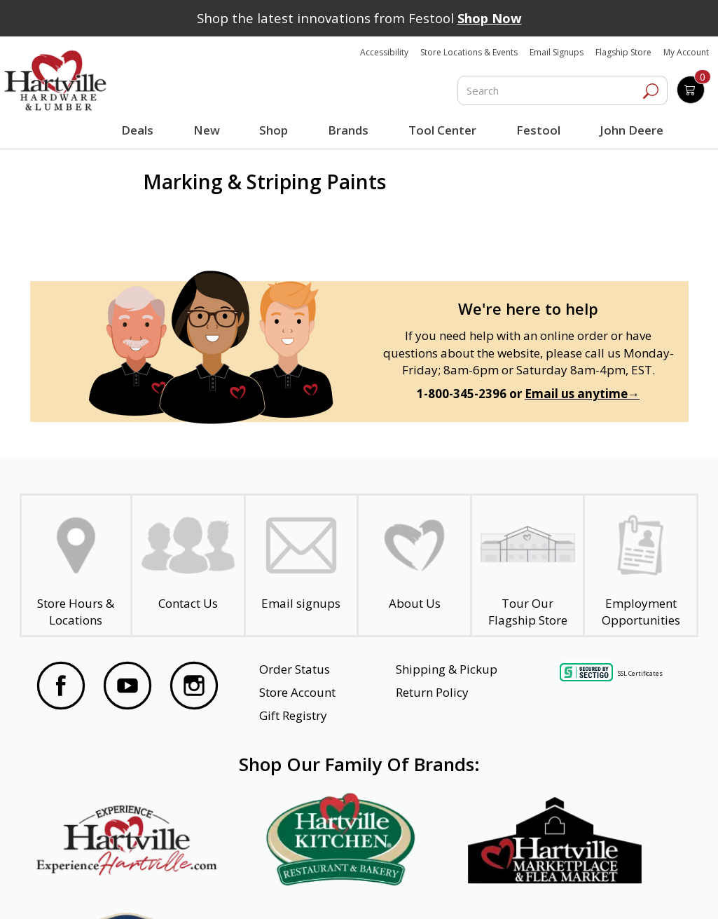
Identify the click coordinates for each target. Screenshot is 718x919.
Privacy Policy (204, 889)
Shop (275, 131)
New (206, 129)
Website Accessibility (92, 889)
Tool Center (441, 130)
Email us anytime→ (582, 394)
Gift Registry (293, 715)
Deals (139, 131)
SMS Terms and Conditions (613, 889)
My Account (686, 52)
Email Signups (557, 52)
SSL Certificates (640, 673)
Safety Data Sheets (316, 889)
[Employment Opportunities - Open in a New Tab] (640, 566)
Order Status (294, 669)
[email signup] (301, 566)
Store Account (297, 692)
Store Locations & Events (469, 52)
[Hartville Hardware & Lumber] (55, 81)
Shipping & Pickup (446, 669)
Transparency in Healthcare (457, 889)
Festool (537, 130)
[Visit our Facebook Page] (60, 687)
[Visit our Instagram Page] (194, 687)
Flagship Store (623, 52)
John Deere (630, 130)
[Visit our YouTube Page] (127, 687)
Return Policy (432, 692)
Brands (347, 130)
